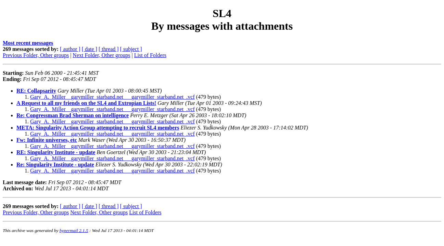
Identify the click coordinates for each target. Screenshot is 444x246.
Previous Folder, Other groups (36, 55)
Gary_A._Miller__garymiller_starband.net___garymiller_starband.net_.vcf (112, 97)
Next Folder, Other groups (101, 55)
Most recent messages (28, 43)
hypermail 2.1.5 (74, 230)
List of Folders (150, 55)
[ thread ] (109, 49)
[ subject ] (131, 49)
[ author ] (70, 49)
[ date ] (89, 49)
